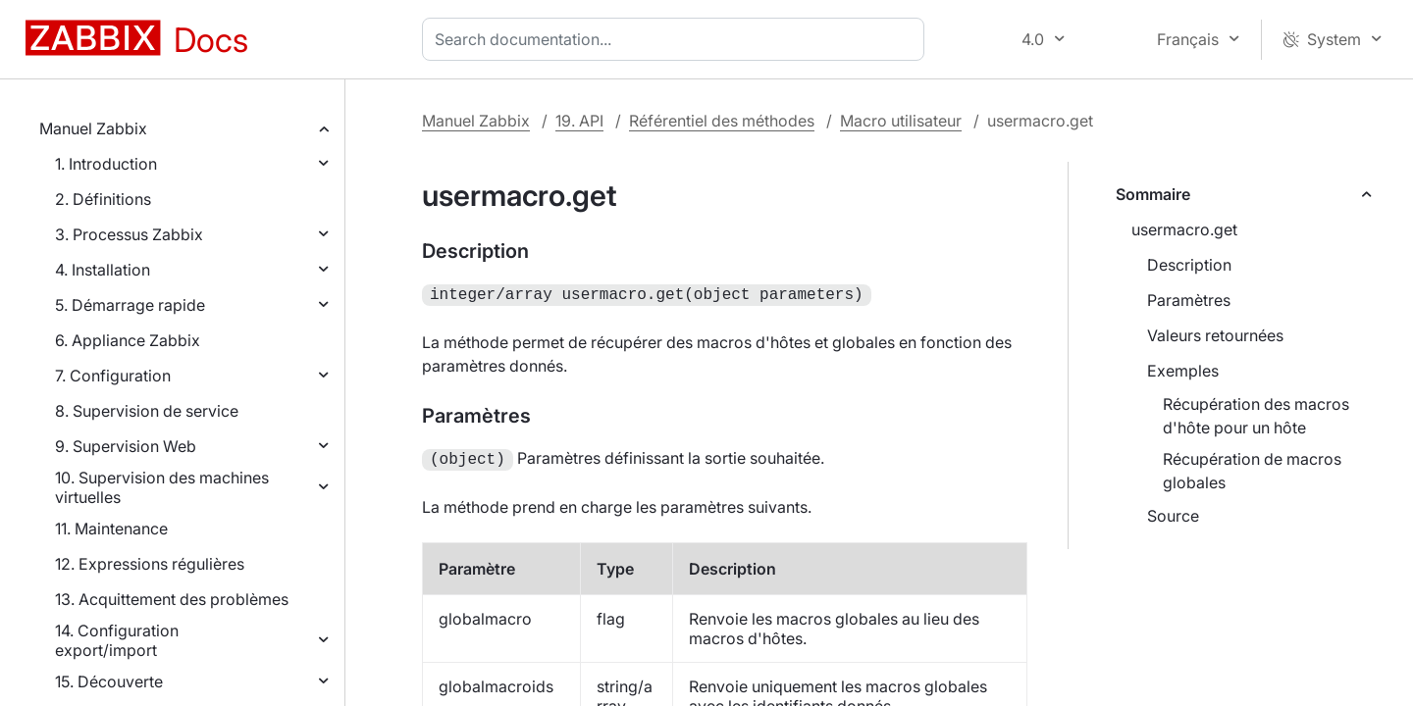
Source (1173, 516)
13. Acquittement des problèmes (171, 599)
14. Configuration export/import (117, 640)
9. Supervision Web (125, 446)
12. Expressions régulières (149, 564)
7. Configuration (113, 375)
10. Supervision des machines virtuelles (162, 487)
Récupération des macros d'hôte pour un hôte (1256, 415)
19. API (579, 120)
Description (1189, 265)
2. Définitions (103, 199)
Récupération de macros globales (1252, 470)
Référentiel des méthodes (721, 120)
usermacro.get (1184, 229)
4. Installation (102, 269)
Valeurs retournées (1215, 335)
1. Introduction (106, 164)
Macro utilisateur (901, 120)
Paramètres (1188, 300)
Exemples (1183, 370)
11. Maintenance (111, 528)
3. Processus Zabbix (129, 234)
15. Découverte (109, 681)
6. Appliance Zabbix (127, 340)
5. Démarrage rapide (130, 305)
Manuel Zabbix (93, 128)
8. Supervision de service (146, 411)
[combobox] (677, 39)
